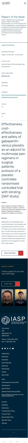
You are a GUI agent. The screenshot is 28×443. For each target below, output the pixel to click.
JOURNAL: (4, 82)
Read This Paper (10, 253)
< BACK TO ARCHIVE (7, 45)
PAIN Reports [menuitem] (6, 385)
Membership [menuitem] (5, 369)
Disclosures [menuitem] (5, 408)
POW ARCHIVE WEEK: (8, 52)
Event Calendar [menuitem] (6, 363)
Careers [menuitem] (4, 372)
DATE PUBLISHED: (7, 73)
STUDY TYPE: (5, 61)
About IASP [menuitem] (5, 375)
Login (24, 440)
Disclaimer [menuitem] (5, 405)
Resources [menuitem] (5, 357)
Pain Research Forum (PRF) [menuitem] (10, 382)
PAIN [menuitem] (3, 379)
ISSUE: (3, 113)
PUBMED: (4, 92)
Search (17, 440)
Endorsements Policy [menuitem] (8, 411)
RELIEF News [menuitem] (6, 388)
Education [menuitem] (5, 360)
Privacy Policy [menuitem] (6, 414)
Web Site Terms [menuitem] (6, 420)
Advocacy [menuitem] (5, 366)
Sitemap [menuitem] (4, 423)
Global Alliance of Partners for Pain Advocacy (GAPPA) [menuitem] (13, 395)
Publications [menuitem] (5, 353)
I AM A (10, 440)
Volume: (3, 104)
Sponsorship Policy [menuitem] (8, 417)
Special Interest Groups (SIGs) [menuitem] (11, 391)
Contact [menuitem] (4, 402)
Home (3, 440)
